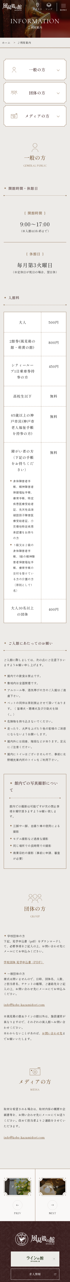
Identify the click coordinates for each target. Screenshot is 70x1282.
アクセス (37, 9)
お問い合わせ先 (52, 1033)
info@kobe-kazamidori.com (24, 1005)
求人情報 (35, 1274)
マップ (48, 9)
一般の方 (28, 69)
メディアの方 (30, 116)
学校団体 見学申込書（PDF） (24, 962)
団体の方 (28, 92)
